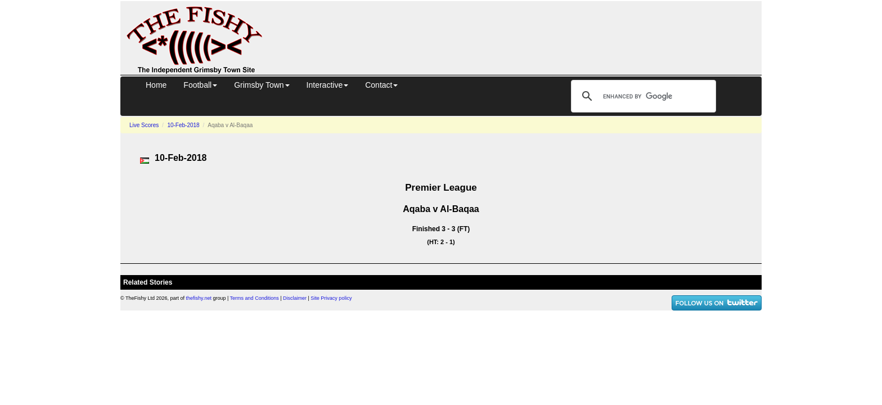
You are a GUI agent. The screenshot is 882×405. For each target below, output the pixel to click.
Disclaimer (295, 298)
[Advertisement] (522, 36)
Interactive (328, 84)
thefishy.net (199, 298)
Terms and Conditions (254, 298)
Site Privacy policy (331, 298)
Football (200, 84)
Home (156, 84)
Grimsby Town (261, 84)
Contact (381, 84)
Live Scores (144, 125)
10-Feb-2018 (183, 125)
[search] (642, 96)
